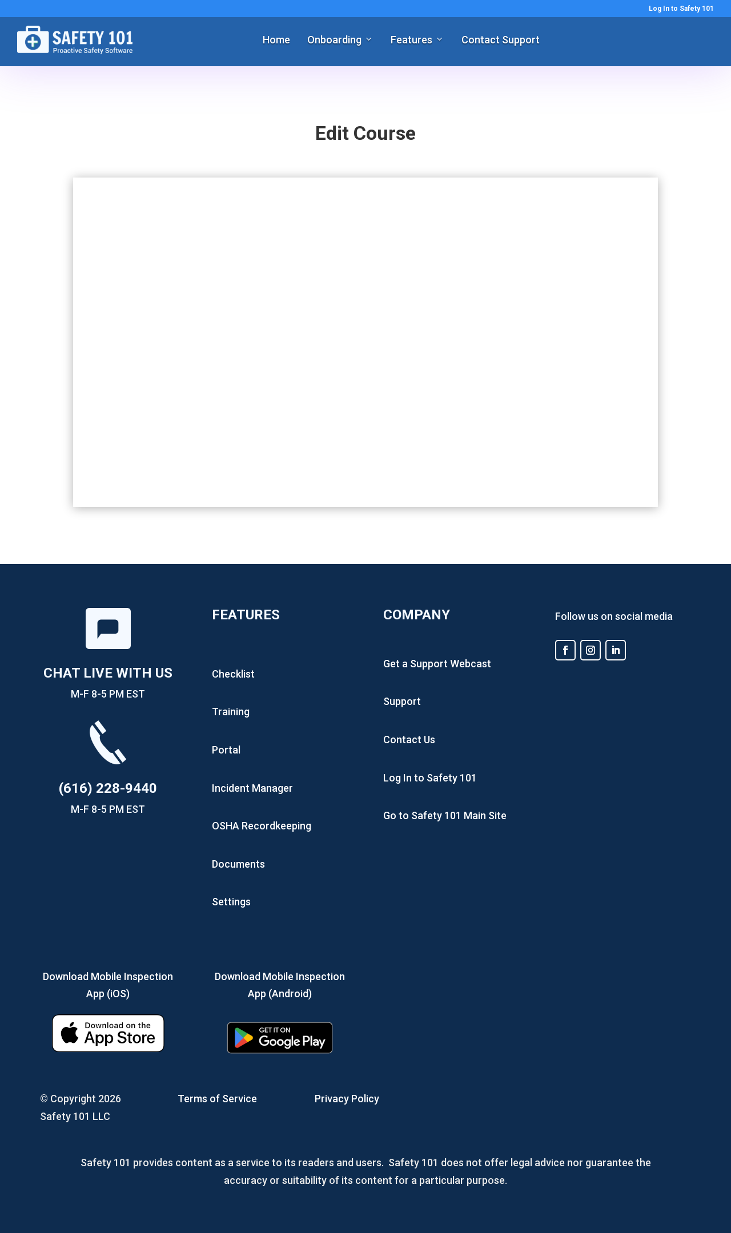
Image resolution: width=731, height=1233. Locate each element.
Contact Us (409, 740)
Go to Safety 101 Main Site (445, 815)
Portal (226, 750)
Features (411, 40)
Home (276, 40)
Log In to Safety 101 (681, 9)
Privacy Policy (347, 1099)
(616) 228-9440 (108, 788)
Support (402, 701)
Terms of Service (217, 1099)
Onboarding (334, 40)
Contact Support (500, 40)
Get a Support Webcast (437, 664)
